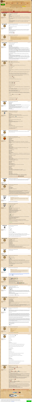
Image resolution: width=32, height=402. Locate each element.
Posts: (2, 106)
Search (11, 7)
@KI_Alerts (22, 4)
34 (12, 389)
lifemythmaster (5, 277)
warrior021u (4, 334)
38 (17, 389)
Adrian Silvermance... (4, 238)
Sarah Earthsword (4, 297)
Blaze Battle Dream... (4, 13)
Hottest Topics (18, 7)
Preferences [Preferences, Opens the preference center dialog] (29, 399)
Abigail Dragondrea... (4, 24)
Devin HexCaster (5, 225)
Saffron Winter (5, 101)
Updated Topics (14, 7)
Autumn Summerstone (4, 111)
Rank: (2, 46)
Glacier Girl (4, 267)
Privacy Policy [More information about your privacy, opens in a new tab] (12, 401)
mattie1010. (4, 130)
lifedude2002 (4, 203)
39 (18, 389)
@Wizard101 (19, 4)
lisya (4, 35)
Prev (3, 389)
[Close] (31, 400)
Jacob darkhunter (4, 178)
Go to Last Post (26, 389)
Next (24, 389)
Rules (21, 7)
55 (21, 389)
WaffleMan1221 (5, 365)
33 (11, 389)
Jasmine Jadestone (4, 255)
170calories (4, 249)
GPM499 (5, 136)
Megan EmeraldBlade (4, 61)
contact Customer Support (22, 5)
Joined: (2, 17)
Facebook (25, 4)
